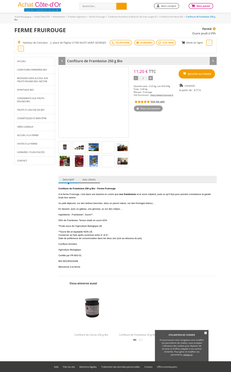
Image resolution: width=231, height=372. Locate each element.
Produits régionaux (77, 16)
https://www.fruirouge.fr (161, 95)
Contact (22, 160)
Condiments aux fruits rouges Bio (30, 100)
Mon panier (203, 6)
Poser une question (150, 108)
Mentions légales (88, 366)
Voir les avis (158, 101)
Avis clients (89, 179)
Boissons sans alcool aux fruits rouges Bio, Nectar (32, 80)
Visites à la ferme (27, 143)
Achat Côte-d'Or (42, 16)
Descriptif (68, 179)
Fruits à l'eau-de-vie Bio (30, 109)
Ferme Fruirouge (97, 16)
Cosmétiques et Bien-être (32, 118)
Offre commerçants (167, 366)
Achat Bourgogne (23, 16)
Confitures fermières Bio (171, 16)
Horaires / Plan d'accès (31, 152)
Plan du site (69, 366)
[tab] (64, 147)
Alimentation (59, 16)
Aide (56, 366)
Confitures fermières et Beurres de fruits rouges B (132, 16)
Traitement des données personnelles (120, 366)
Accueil (21, 61)
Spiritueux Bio (25, 89)
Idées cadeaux (25, 126)
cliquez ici (188, 354)
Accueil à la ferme (28, 135)
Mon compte (168, 6)
